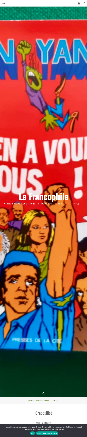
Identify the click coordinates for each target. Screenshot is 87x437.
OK (32, 433)
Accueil (31, 400)
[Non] (84, 430)
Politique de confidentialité (47, 433)
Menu (43, 3)
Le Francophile (43, 196)
